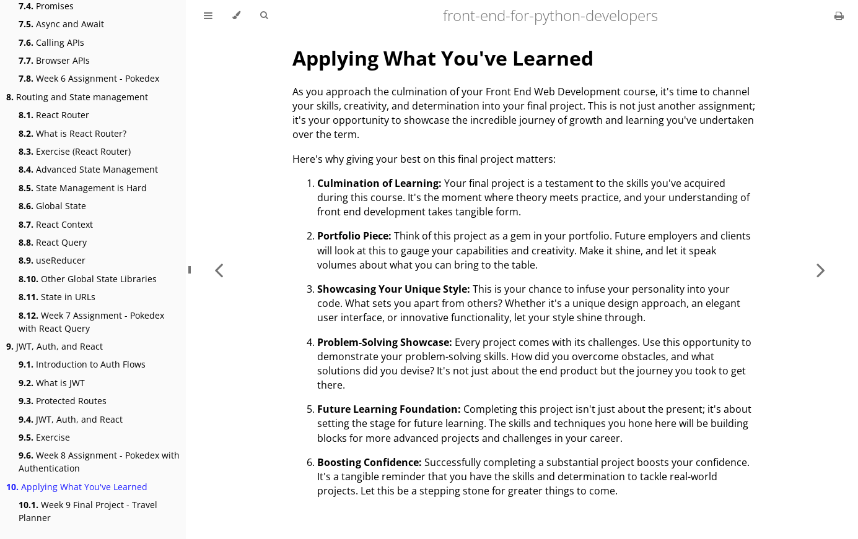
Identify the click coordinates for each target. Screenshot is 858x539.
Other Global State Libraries (88, 279)
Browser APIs (54, 60)
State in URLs (57, 297)
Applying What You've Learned (76, 487)
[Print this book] (839, 15)
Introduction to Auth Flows (82, 364)
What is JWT (52, 383)
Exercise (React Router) (75, 151)
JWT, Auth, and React (54, 346)
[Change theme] (236, 15)
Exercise (44, 437)
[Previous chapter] (219, 269)
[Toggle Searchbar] (264, 15)
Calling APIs (51, 42)
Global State (52, 206)
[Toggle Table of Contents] (208, 15)
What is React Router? (72, 133)
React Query (53, 242)
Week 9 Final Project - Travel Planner (88, 511)
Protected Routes (63, 401)
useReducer (52, 260)
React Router (54, 115)
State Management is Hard (83, 188)
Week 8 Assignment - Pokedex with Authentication (99, 461)
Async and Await (61, 24)
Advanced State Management (88, 169)
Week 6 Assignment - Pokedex (89, 78)
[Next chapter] (821, 269)
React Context (56, 224)
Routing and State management (77, 97)
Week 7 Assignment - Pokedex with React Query (91, 321)
